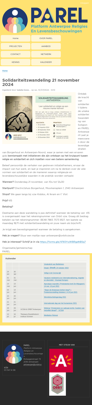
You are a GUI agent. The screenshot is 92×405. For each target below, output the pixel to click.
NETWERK (46, 54)
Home (15, 38)
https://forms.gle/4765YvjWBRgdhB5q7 (63, 241)
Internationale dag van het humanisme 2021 (60, 303)
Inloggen (84, 3)
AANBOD (46, 46)
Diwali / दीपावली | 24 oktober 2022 (56, 268)
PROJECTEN (15, 46)
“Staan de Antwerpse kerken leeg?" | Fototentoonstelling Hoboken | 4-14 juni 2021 (60, 291)
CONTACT (15, 54)
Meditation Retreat (51, 315)
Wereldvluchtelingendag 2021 (55, 297)
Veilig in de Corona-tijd (52, 273)
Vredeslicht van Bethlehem (54, 264)
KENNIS (15, 62)
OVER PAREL (46, 38)
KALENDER (46, 62)
